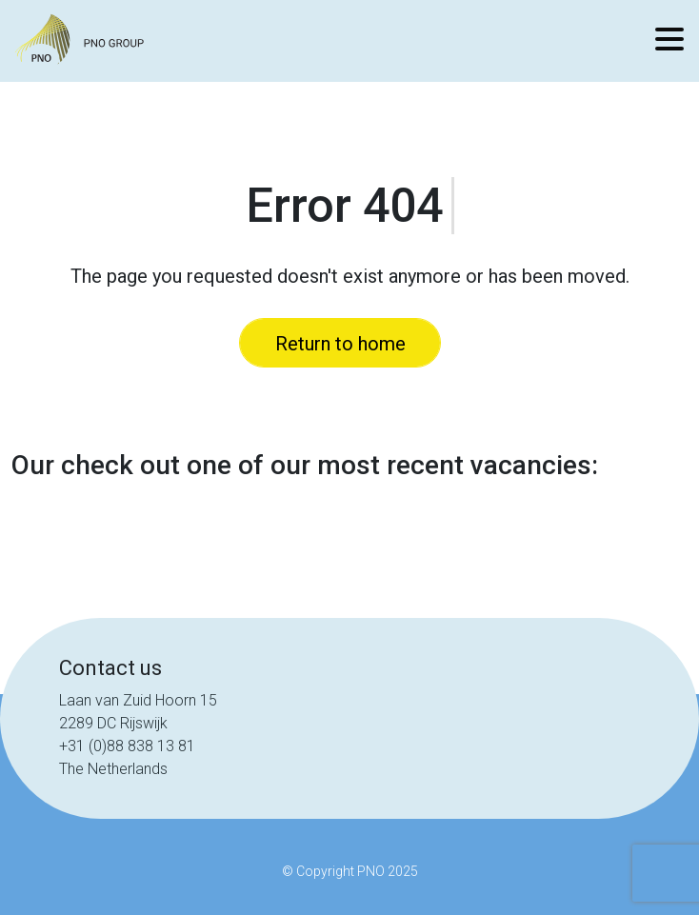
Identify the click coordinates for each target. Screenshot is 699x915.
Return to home (340, 343)
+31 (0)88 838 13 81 (127, 746)
